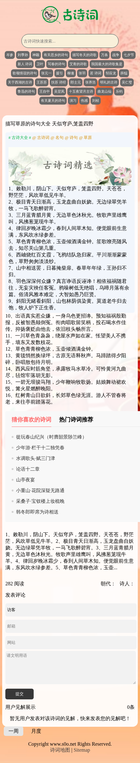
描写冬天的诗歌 (84, 55)
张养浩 (90, 82)
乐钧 (119, 91)
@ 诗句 (71, 137)
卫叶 (39, 64)
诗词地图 (60, 750)
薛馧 (123, 73)
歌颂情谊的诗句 (25, 73)
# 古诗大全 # (19, 137)
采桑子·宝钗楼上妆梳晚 (40, 501)
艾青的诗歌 (78, 64)
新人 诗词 (25, 64)
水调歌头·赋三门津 (35, 458)
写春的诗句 (56, 64)
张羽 (82, 73)
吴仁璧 (127, 82)
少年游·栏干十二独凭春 (40, 447)
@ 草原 (85, 137)
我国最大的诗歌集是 (106, 64)
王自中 (44, 91)
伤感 (84, 100)
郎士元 (75, 82)
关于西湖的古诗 (20, 82)
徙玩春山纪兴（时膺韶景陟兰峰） (51, 436)
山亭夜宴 (25, 479)
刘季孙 (23, 55)
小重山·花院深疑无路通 (40, 490)
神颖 (35, 55)
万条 (104, 55)
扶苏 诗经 (58, 82)
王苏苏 (41, 82)
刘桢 (95, 100)
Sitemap (82, 750)
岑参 (9, 55)
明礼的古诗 (108, 82)
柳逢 (70, 73)
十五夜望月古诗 (81, 91)
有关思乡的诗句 (56, 55)
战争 (115, 55)
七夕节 (129, 55)
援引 (59, 73)
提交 (19, 693)
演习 (73, 100)
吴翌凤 (59, 91)
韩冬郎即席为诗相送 (37, 511)
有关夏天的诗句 (53, 100)
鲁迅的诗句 (26, 91)
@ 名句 (57, 137)
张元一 (46, 73)
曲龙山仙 (104, 91)
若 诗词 (95, 73)
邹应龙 (111, 73)
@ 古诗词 (40, 137)
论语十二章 (28, 469)
